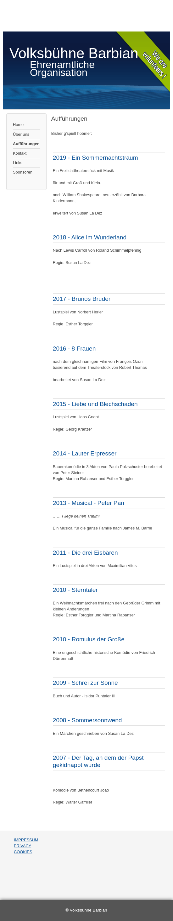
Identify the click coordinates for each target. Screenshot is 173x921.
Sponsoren (22, 172)
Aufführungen (26, 143)
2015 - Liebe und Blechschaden (95, 404)
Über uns (21, 134)
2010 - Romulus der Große (89, 639)
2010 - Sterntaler (75, 589)
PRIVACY (22, 846)
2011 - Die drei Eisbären (85, 552)
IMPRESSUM (26, 840)
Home (18, 124)
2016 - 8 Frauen (74, 348)
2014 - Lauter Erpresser (85, 453)
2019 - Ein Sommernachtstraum (95, 157)
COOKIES (23, 851)
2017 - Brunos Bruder (81, 298)
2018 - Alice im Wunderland (89, 237)
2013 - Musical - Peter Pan (88, 503)
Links (17, 162)
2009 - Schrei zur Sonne (85, 682)
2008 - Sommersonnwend (87, 720)
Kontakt (19, 153)
